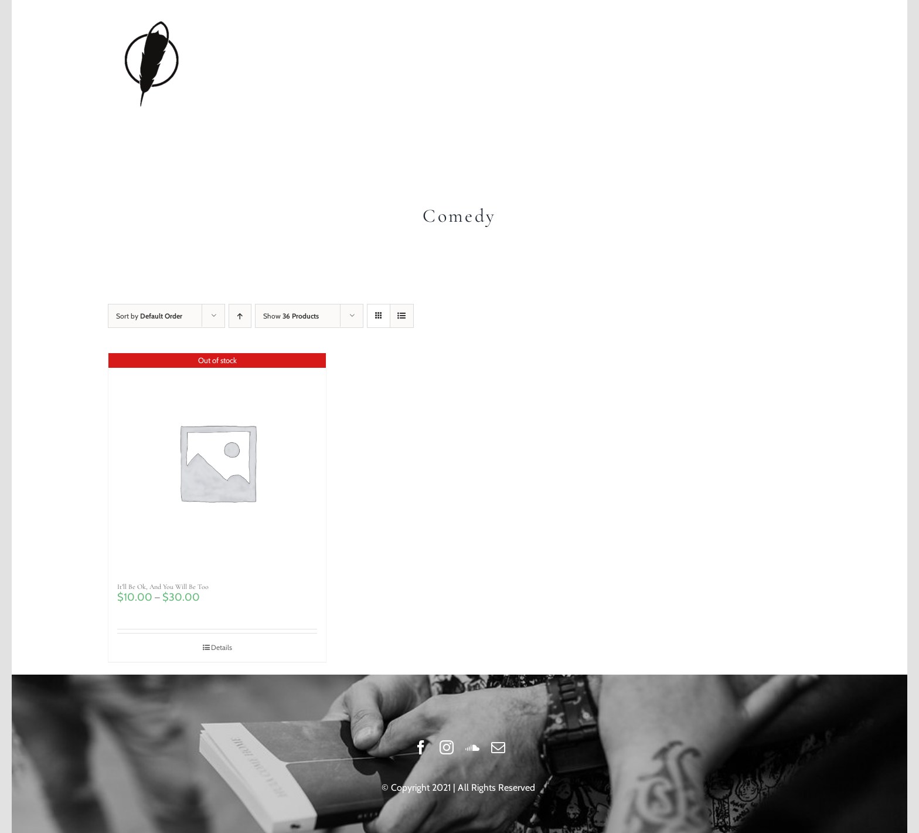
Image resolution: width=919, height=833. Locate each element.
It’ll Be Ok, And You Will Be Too (163, 587)
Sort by (149, 315)
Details (221, 647)
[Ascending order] (240, 316)
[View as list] (401, 315)
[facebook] (421, 747)
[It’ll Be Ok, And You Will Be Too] (217, 462)
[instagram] (447, 747)
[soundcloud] (472, 747)
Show (291, 315)
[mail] (498, 747)
